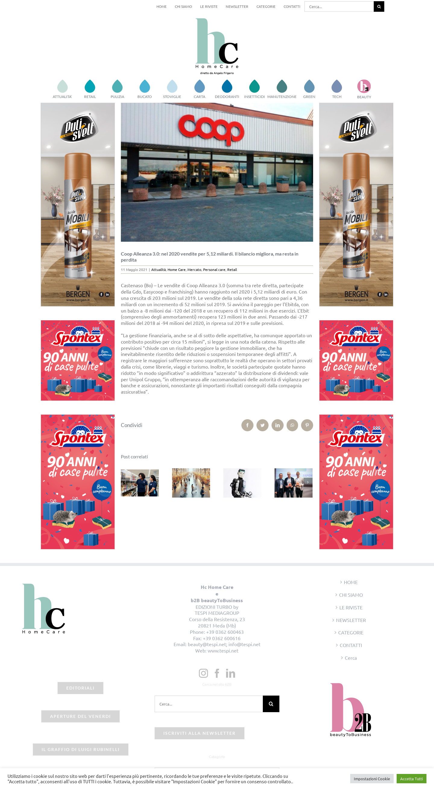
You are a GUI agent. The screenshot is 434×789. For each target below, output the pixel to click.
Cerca (351, 658)
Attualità (158, 269)
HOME (351, 582)
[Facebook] (217, 673)
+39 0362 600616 (222, 638)
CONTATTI (351, 645)
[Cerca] (379, 6)
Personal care (214, 269)
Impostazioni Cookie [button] (372, 778)
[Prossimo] (308, 482)
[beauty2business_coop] (217, 172)
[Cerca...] (339, 6)
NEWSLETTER (351, 620)
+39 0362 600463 (225, 632)
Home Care (177, 269)
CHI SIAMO (351, 595)
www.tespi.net (223, 650)
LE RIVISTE (351, 607)
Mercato (194, 269)
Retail (232, 269)
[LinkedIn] (230, 673)
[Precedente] (125, 482)
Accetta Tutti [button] (411, 778)
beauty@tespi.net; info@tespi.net (224, 644)
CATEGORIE (350, 632)
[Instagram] (203, 673)
